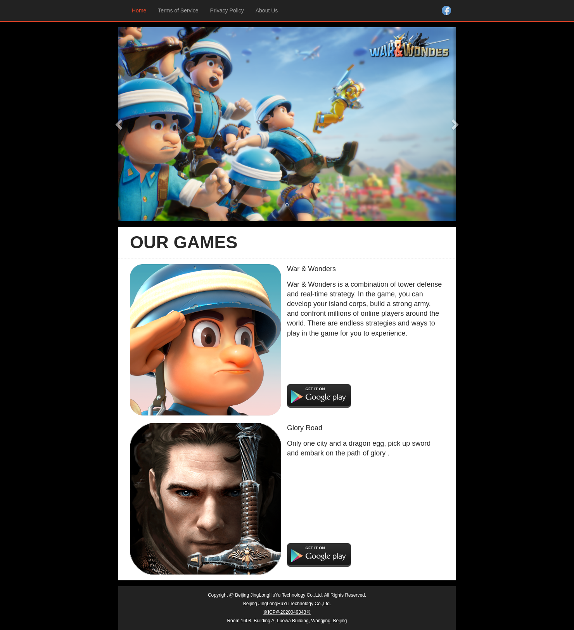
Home (141, 10)
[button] (120, 124)
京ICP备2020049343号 (287, 612)
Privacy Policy (227, 10)
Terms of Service (178, 10)
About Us (267, 10)
